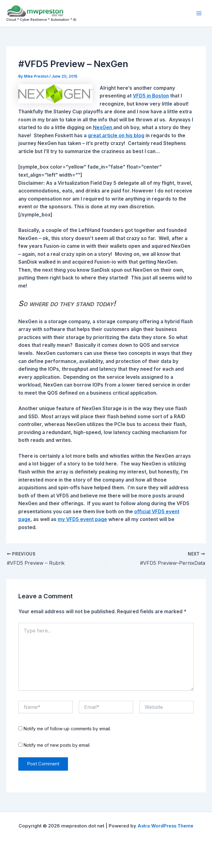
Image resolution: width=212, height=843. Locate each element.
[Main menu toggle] (199, 13)
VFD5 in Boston (151, 96)
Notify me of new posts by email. (57, 745)
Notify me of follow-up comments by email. (67, 728)
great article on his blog (116, 135)
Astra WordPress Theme (165, 826)
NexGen (103, 127)
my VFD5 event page (82, 519)
